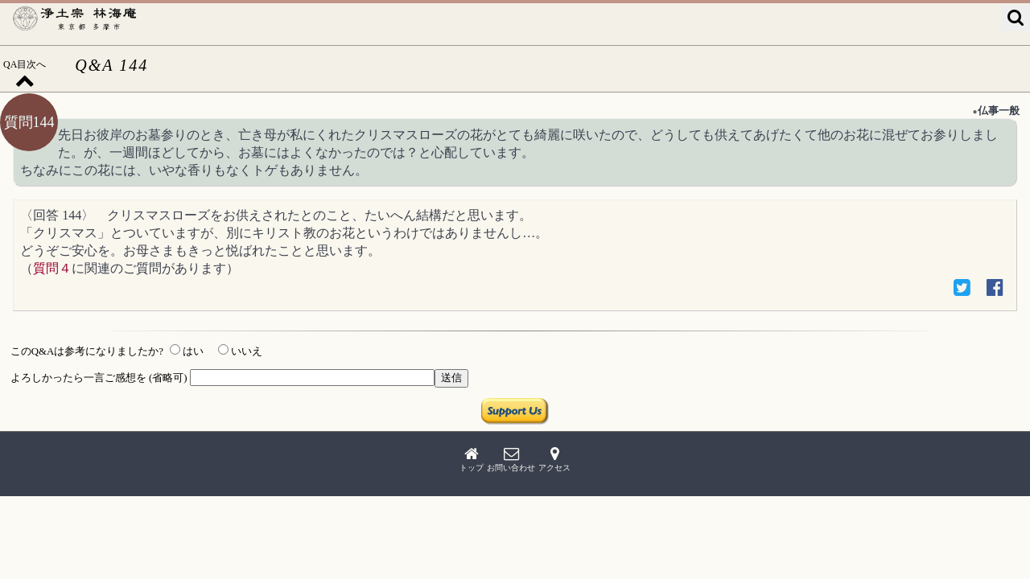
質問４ (52, 268)
